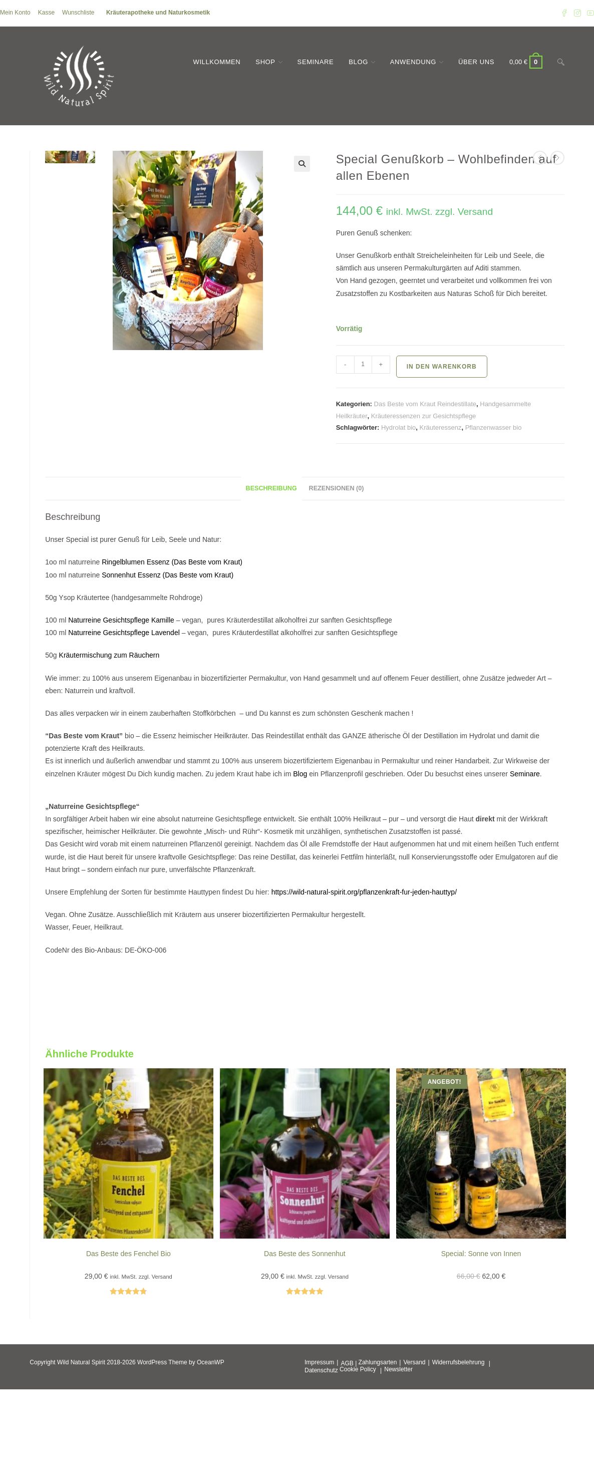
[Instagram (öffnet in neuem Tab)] (577, 13)
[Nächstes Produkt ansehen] (557, 158)
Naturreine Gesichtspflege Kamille (121, 620)
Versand (414, 1362)
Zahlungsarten (378, 1362)
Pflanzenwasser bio (493, 427)
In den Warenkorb (442, 366)
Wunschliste (78, 12)
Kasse (46, 12)
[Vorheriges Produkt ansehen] (540, 158)
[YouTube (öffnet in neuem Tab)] (589, 13)
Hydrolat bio (398, 427)
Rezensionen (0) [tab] (336, 488)
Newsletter (398, 1369)
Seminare (525, 774)
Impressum (319, 1362)
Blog (300, 774)
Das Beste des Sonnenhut (305, 1254)
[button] (302, 164)
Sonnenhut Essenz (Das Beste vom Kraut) (167, 575)
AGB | (349, 1363)
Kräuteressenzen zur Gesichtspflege (423, 416)
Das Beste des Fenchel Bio (128, 1254)
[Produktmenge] (363, 365)
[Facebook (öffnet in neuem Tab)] (564, 13)
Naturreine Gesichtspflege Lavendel (124, 633)
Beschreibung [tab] (271, 488)
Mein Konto (15, 12)
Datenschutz (321, 1370)
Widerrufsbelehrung (458, 1362)
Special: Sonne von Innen (481, 1254)
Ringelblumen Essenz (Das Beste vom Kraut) (172, 562)
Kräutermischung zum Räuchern (110, 655)
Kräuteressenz (441, 427)
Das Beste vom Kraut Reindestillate (425, 404)
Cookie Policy (358, 1369)
